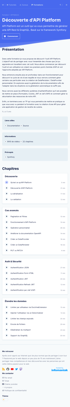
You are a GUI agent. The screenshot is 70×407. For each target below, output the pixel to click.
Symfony (11, 157)
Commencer (11, 36)
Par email (7, 378)
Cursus (24, 5)
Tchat (5, 381)
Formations (37, 5)
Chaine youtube (9, 384)
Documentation (13, 125)
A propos (7, 387)
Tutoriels (11, 5)
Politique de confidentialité (14, 390)
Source (26, 125)
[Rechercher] (61, 5)
